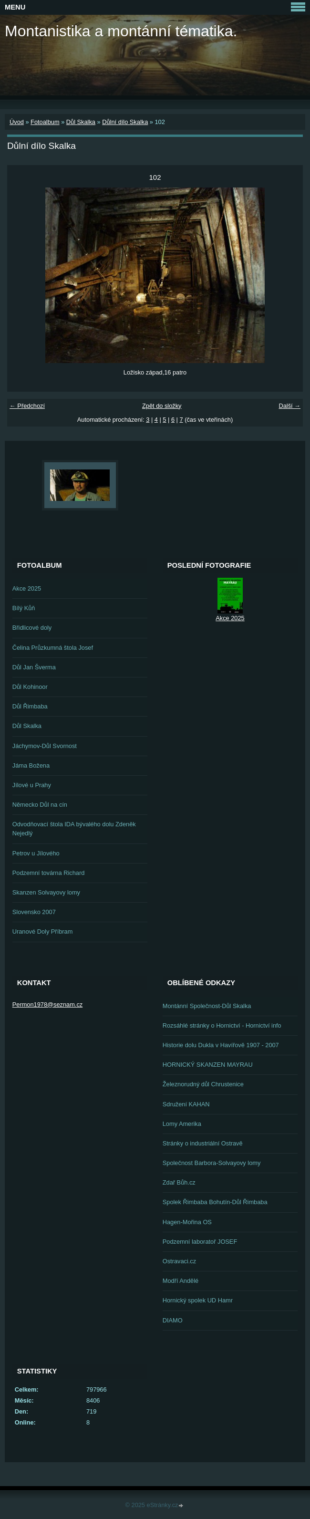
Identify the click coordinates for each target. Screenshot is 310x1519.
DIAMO (173, 1320)
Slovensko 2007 (34, 912)
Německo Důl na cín (39, 804)
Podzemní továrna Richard (48, 872)
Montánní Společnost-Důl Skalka (207, 1005)
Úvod (17, 121)
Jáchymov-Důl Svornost (44, 745)
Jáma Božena (31, 765)
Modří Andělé (180, 1280)
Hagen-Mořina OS (187, 1222)
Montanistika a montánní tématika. (121, 31)
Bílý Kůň (23, 608)
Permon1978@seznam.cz (47, 1004)
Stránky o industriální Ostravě (203, 1143)
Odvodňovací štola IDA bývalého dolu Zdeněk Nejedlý (74, 829)
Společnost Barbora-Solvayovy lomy (212, 1162)
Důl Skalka (80, 121)
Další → (289, 405)
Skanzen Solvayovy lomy (46, 892)
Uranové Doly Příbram (42, 931)
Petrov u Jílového (36, 853)
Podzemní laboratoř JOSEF (200, 1241)
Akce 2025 (26, 588)
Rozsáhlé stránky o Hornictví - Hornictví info (222, 1025)
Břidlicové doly (32, 627)
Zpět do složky (162, 405)
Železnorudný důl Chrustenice (203, 1084)
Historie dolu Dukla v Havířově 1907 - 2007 (221, 1045)
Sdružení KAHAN (186, 1104)
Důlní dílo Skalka (125, 121)
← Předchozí (27, 405)
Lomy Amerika (182, 1123)
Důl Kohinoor (30, 686)
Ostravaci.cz (179, 1261)
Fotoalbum (45, 121)
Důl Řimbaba (30, 706)
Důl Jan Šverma (34, 667)
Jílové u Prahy (31, 785)
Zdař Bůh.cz (179, 1182)
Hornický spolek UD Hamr (198, 1300)
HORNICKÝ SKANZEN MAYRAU (208, 1064)
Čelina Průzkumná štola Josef (52, 647)
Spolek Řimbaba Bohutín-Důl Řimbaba (215, 1202)
